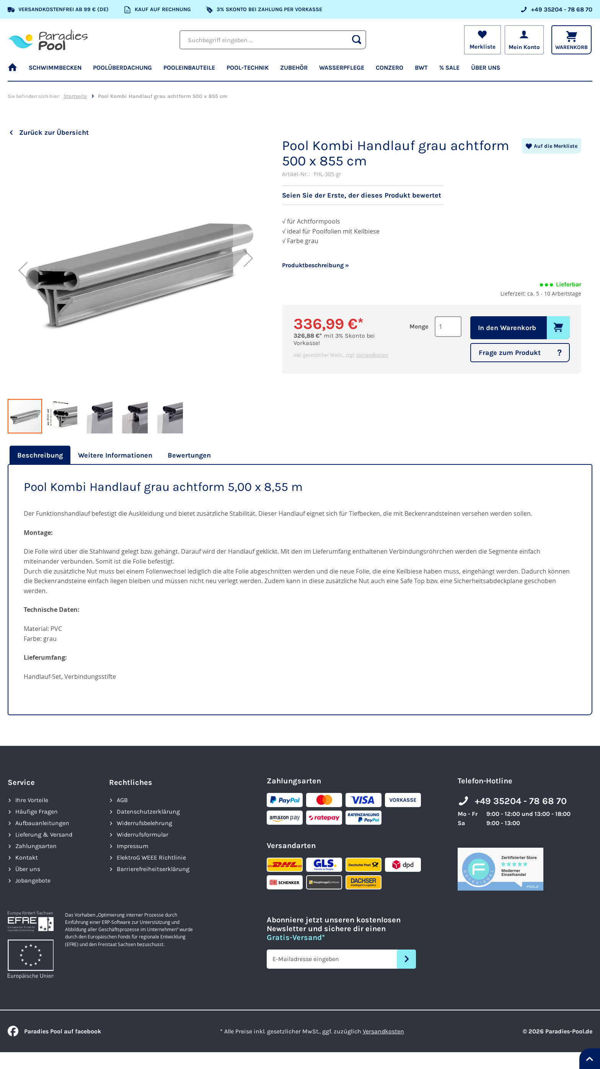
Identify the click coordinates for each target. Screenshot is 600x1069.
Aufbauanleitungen (42, 823)
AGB (122, 800)
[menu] (300, 71)
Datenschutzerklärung (148, 811)
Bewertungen (189, 455)
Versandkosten (372, 355)
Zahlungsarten (36, 846)
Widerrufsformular (142, 834)
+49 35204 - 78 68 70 (521, 801)
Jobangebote (33, 880)
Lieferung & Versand (43, 834)
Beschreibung (40, 455)
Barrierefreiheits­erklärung (153, 869)
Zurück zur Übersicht (54, 132)
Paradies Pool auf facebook (54, 1031)
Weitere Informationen (115, 455)
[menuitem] (15, 71)
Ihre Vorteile (31, 800)
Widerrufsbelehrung (144, 823)
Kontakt (26, 857)
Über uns (27, 869)
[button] (23, 270)
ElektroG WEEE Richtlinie (151, 857)
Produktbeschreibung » (315, 265)
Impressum (132, 846)
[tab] (39, 455)
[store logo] (48, 39)
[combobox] (272, 39)
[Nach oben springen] (589, 1058)
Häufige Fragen (36, 811)
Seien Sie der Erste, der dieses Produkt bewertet (361, 195)
